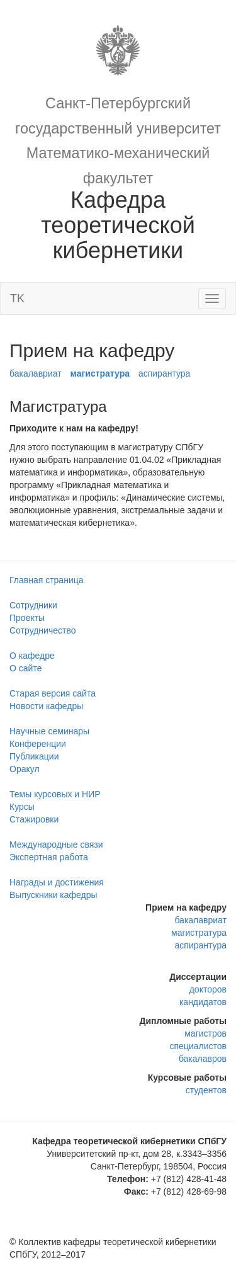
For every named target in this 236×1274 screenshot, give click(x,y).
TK (17, 298)
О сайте (25, 668)
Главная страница (46, 580)
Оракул (24, 769)
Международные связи (56, 844)
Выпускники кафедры (53, 895)
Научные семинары (49, 731)
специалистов (198, 1046)
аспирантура (164, 373)
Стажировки (34, 819)
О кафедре (32, 656)
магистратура (100, 373)
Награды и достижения (56, 882)
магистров (205, 1033)
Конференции (37, 744)
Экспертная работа (48, 857)
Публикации (34, 756)
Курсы (22, 807)
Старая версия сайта (52, 693)
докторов (208, 989)
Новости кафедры (46, 706)
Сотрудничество (42, 630)
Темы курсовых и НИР (55, 794)
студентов (206, 1090)
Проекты (27, 618)
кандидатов (203, 1002)
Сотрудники (33, 605)
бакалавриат (35, 373)
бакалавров (203, 1059)
